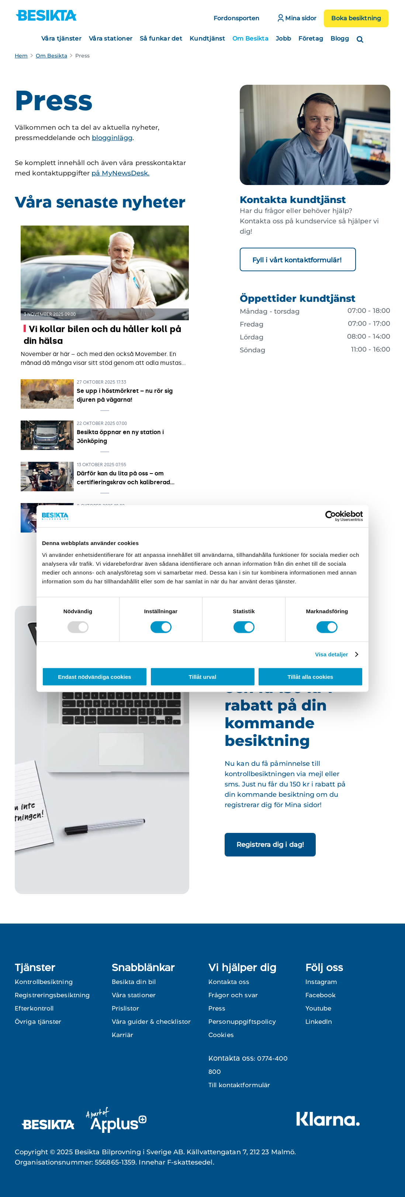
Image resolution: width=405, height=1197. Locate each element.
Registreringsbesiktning (52, 995)
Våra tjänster (61, 38)
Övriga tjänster (38, 1021)
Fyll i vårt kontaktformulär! (297, 260)
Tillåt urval (203, 676)
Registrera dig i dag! (270, 845)
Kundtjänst (207, 38)
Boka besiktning (356, 18)
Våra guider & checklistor (151, 1021)
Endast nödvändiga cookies (94, 676)
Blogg (339, 38)
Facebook (320, 995)
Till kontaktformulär (239, 1085)
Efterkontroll (34, 1008)
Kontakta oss (228, 981)
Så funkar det (161, 38)
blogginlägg (112, 138)
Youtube (318, 1008)
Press (217, 1008)
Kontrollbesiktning (44, 981)
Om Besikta (250, 38)
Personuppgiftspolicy (242, 1021)
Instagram (321, 981)
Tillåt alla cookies (310, 676)
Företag (310, 38)
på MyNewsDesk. (120, 173)
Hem (21, 55)
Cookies (221, 1035)
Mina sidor (297, 18)
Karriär (123, 1035)
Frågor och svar (233, 995)
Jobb (283, 38)
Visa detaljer (331, 654)
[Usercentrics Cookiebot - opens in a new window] (330, 516)
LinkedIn (318, 1021)
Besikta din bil (134, 981)
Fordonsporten (236, 18)
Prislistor (125, 1008)
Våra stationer (110, 38)
